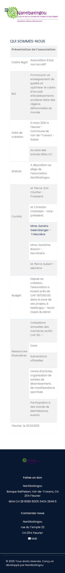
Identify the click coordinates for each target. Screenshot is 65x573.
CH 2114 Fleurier (32, 533)
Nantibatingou (32, 486)
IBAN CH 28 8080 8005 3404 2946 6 (33, 501)
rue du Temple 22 (32, 527)
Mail (34, 539)
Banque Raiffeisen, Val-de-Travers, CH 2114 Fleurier (33, 494)
